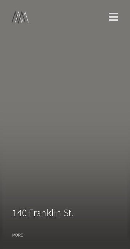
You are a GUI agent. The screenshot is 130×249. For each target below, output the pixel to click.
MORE (17, 235)
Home (25, 17)
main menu (113, 17)
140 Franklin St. (43, 212)
